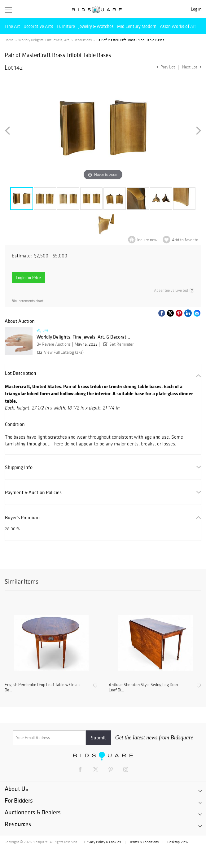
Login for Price (28, 277)
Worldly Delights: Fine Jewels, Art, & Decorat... (83, 337)
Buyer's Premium (22, 517)
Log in (196, 9)
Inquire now (147, 240)
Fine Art (12, 26)
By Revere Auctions (54, 344)
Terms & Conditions (144, 842)
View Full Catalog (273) (60, 352)
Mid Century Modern (136, 26)
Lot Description (20, 373)
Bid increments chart (27, 301)
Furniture (66, 26)
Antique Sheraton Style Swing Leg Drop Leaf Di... (143, 687)
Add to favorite (185, 240)
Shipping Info (19, 467)
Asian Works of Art (178, 26)
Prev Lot (165, 67)
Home (9, 40)
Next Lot (191, 67)
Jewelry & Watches (96, 26)
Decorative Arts (38, 26)
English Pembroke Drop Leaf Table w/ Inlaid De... (43, 687)
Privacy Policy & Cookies (102, 842)
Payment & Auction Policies (33, 492)
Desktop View (177, 842)
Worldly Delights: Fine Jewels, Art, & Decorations (55, 40)
